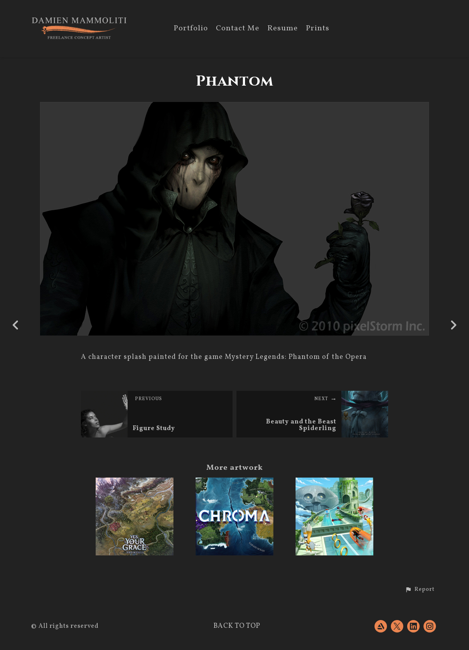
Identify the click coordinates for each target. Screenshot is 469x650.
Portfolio (190, 29)
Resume (282, 29)
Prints (317, 29)
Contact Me (237, 29)
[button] (420, 589)
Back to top (237, 626)
